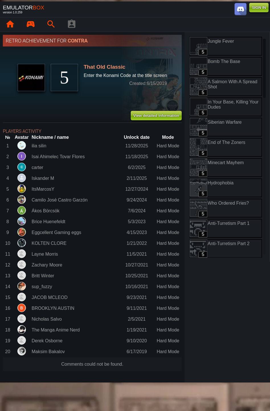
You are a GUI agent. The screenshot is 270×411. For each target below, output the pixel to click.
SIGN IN (259, 7)
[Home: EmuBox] (10, 24)
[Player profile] (71, 24)
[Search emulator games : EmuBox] (51, 24)
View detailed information (156, 115)
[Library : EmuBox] (30, 24)
